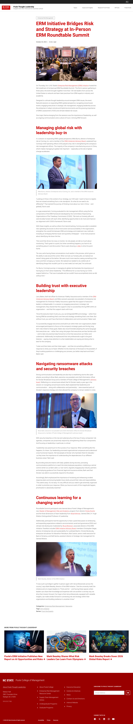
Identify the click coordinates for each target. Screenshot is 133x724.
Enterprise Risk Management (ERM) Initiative (73, 85)
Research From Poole (104, 7)
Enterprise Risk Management (55, 606)
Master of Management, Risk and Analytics (54, 511)
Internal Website (72, 702)
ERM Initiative (44, 609)
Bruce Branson (68, 526)
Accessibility (41, 720)
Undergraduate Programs (48, 704)
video (79, 246)
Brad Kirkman (75, 514)
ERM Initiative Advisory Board (66, 528)
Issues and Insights (87, 7)
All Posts (117, 7)
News (69, 695)
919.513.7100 (7, 701)
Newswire (68, 606)
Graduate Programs (46, 708)
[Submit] (128, 693)
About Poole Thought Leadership (14, 687)
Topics (75, 7)
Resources (55, 720)
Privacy (69, 706)
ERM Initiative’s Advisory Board (75, 141)
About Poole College (46, 687)
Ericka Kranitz (90, 511)
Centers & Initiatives (73, 691)
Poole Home (128, 7)
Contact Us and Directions (76, 699)
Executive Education (74, 687)
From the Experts (47, 611)
